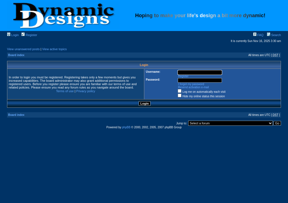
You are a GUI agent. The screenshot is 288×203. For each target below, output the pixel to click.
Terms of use (65, 91)
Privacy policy (85, 91)
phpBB (126, 127)
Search (274, 35)
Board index (16, 55)
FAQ (258, 35)
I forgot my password (191, 84)
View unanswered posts (23, 49)
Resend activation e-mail (193, 87)
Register (29, 35)
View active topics (54, 49)
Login (13, 35)
